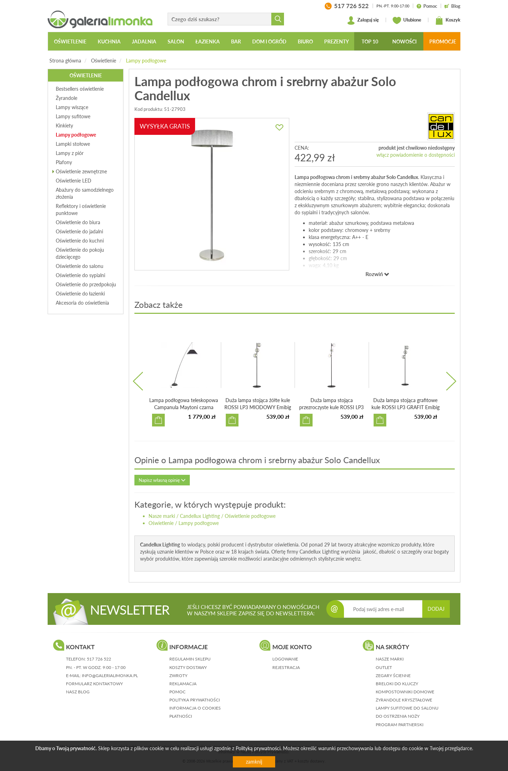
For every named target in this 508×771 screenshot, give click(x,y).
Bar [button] (236, 41)
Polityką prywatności (258, 748)
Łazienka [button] (207, 41)
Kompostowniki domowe (405, 691)
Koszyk (447, 20)
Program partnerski (399, 724)
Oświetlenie (103, 61)
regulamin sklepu (190, 659)
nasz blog (78, 691)
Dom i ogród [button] (269, 41)
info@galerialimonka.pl (110, 675)
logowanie (285, 659)
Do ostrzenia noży (397, 716)
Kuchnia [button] (109, 41)
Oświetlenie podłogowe (250, 516)
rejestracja (286, 667)
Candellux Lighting (200, 516)
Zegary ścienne (393, 675)
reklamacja (182, 683)
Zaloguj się (363, 20)
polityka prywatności (194, 700)
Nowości (404, 41)
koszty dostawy (188, 667)
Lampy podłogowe (146, 61)
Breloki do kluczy (397, 683)
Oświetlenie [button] (70, 41)
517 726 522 (99, 659)
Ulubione (407, 20)
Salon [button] (176, 41)
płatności (180, 716)
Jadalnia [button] (144, 41)
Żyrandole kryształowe (404, 700)
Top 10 (370, 41)
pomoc (177, 691)
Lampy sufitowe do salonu (407, 708)
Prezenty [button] (336, 41)
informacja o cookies (195, 708)
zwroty (178, 675)
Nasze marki (162, 516)
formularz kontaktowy (94, 683)
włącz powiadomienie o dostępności (415, 155)
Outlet (384, 667)
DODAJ (436, 609)
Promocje (442, 41)
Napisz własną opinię (162, 480)
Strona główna (65, 61)
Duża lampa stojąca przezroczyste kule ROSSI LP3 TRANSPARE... (331, 407)
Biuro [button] (305, 41)
